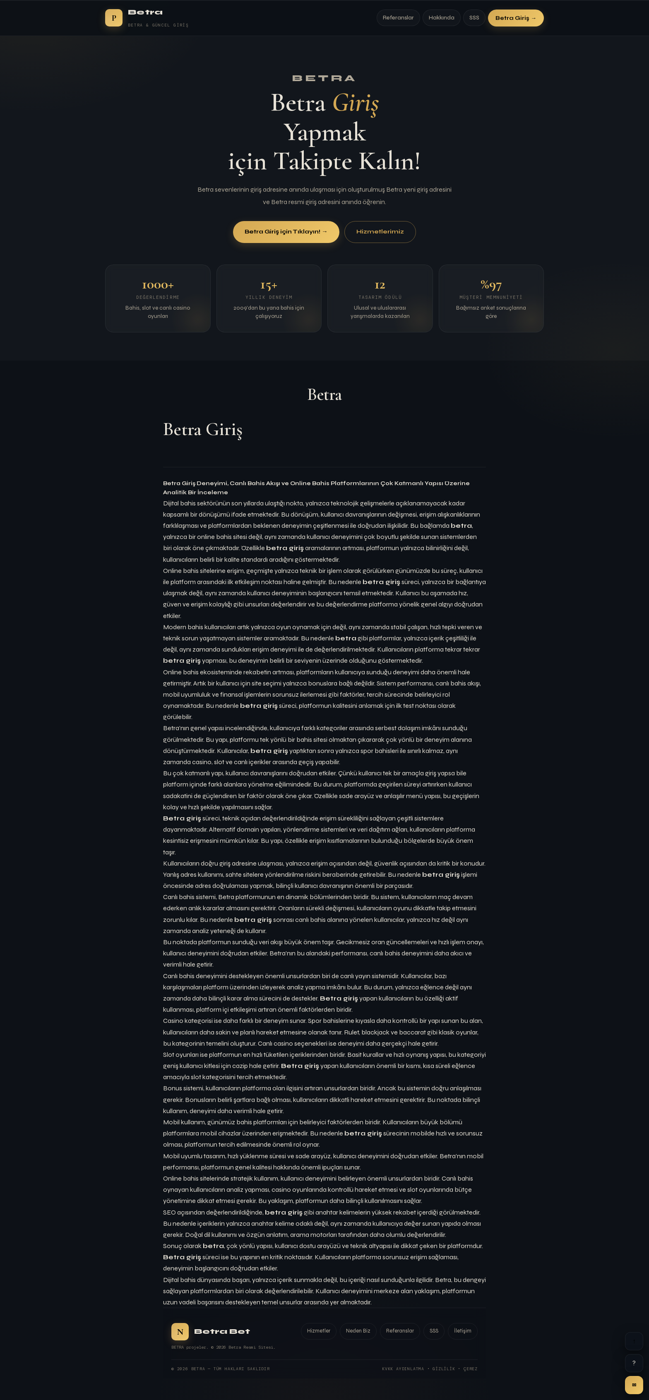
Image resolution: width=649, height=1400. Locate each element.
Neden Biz (358, 1331)
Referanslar (398, 17)
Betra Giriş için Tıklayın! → (286, 232)
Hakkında (441, 17)
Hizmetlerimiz (380, 232)
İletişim (462, 1331)
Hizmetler (318, 1331)
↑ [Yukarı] (634, 1341)
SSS (474, 17)
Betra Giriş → (515, 18)
